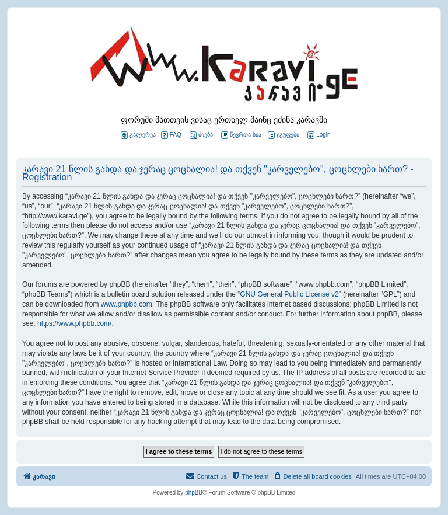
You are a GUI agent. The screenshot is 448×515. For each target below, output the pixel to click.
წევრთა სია (241, 135)
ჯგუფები (283, 135)
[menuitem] (318, 135)
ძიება (201, 135)
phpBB (193, 492)
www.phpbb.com (126, 304)
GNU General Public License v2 (289, 294)
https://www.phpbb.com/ (74, 323)
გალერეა (138, 135)
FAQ (171, 135)
